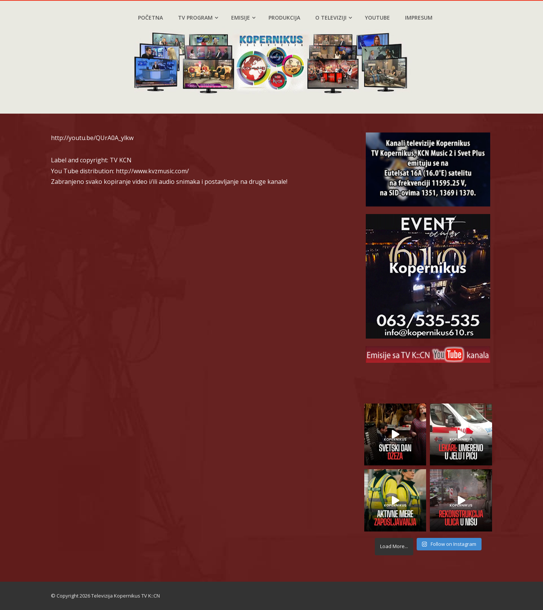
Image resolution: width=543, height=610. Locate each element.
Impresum (419, 17)
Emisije (243, 17)
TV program (198, 17)
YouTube (377, 17)
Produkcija (284, 17)
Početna (150, 17)
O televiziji (333, 17)
